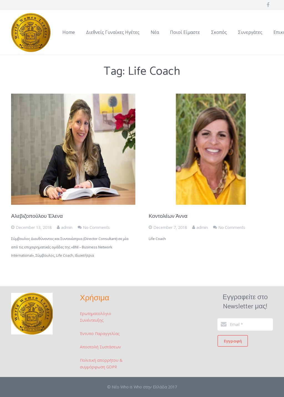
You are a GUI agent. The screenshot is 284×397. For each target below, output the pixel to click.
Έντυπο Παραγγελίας (100, 333)
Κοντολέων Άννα (168, 216)
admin (66, 227)
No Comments (96, 227)
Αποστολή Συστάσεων (100, 346)
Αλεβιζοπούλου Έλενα (37, 216)
